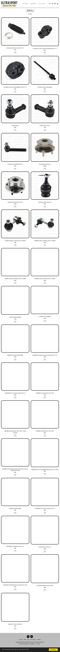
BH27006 (44, 439)
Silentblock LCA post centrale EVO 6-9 (45, 513)
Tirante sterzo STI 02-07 (45, 551)
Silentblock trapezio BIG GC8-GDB (45, 396)
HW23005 (45, 170)
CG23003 (15, 53)
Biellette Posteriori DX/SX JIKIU (15, 356)
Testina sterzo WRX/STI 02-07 (15, 164)
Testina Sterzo (15, 126)
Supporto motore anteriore (15, 629)
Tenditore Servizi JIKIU (45, 317)
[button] (52, 3)
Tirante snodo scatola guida (45, 87)
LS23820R (15, 246)
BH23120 (15, 556)
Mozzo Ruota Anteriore (45, 164)
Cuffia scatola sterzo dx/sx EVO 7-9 (15, 48)
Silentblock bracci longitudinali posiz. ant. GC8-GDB (45, 474)
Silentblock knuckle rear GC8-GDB (45, 434)
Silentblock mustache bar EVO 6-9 (15, 551)
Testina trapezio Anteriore (45, 203)
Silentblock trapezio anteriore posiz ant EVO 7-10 (45, 357)
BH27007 (15, 479)
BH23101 (44, 518)
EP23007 (15, 92)
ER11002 (44, 92)
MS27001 (44, 595)
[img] (15, 31)
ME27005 (15, 518)
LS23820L (45, 246)
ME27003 (15, 323)
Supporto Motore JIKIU (15, 513)
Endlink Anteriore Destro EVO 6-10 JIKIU (15, 241)
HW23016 (15, 208)
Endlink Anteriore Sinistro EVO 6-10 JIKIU (45, 241)
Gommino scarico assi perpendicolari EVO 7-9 (44, 48)
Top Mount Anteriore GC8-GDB (45, 590)
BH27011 (44, 480)
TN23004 (44, 323)
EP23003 (44, 54)
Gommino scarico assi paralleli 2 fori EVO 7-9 (15, 87)
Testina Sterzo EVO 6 (45, 126)
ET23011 (15, 131)
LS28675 (15, 361)
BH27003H (15, 439)
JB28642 (44, 208)
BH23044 (44, 363)
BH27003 (44, 401)
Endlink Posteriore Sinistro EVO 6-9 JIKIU (15, 279)
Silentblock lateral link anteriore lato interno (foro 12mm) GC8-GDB (15, 473)
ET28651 (15, 170)
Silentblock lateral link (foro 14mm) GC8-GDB (15, 589)
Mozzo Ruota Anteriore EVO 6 (15, 203)
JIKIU (15, 52)
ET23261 (44, 131)
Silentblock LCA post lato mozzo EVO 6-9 (15, 396)
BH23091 (15, 401)
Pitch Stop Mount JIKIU (15, 318)
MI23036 (15, 634)
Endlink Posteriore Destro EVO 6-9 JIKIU (45, 279)
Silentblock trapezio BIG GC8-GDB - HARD (15, 434)
